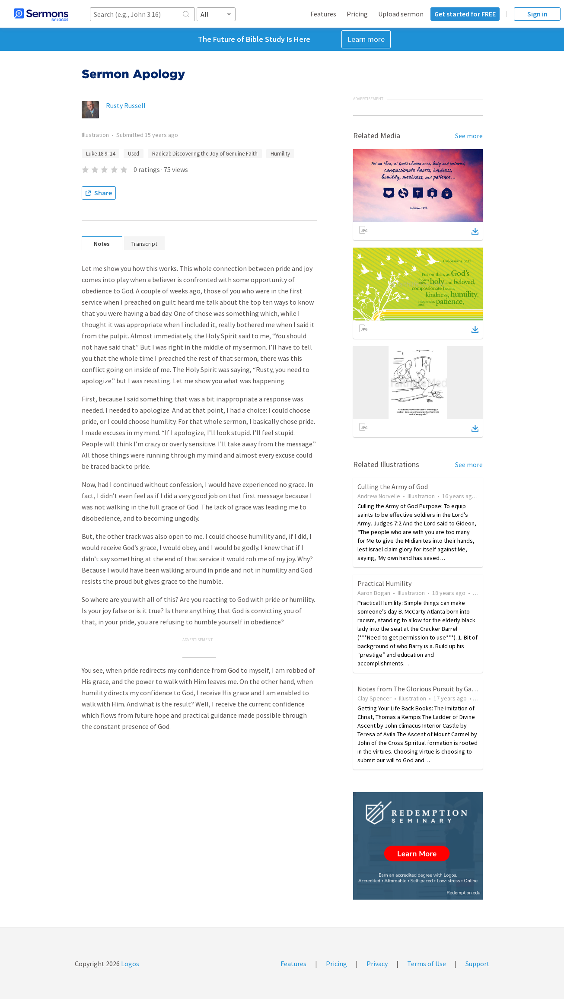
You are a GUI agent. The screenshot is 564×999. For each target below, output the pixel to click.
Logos (129, 963)
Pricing (357, 14)
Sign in (537, 14)
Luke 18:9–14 (100, 153)
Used (133, 153)
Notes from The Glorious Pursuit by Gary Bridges (429, 688)
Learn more (366, 39)
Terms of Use (426, 963)
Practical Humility (384, 583)
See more (469, 135)
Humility (280, 153)
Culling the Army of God (392, 486)
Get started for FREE (465, 14)
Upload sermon (401, 14)
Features (323, 14)
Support (477, 963)
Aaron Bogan (373, 593)
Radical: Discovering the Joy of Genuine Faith (205, 153)
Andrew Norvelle (378, 496)
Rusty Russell (126, 105)
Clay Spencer (374, 698)
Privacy (377, 963)
